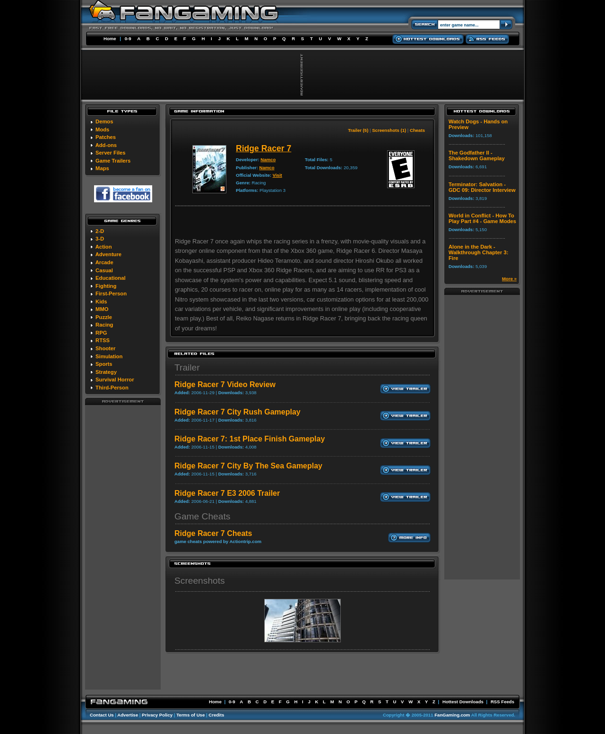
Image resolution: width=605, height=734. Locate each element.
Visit (277, 175)
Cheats (417, 130)
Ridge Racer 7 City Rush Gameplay (237, 412)
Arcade (104, 262)
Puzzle (103, 317)
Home (110, 38)
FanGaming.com (452, 714)
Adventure (108, 254)
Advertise (127, 714)
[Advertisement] (123, 547)
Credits (216, 714)
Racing (104, 325)
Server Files (110, 152)
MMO (101, 309)
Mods (102, 129)
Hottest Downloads (463, 701)
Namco (268, 159)
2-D (99, 231)
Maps (102, 168)
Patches (105, 137)
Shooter (105, 348)
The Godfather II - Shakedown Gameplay (477, 155)
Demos (104, 121)
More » (509, 278)
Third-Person (112, 387)
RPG (101, 333)
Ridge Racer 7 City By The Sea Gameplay (248, 466)
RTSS (102, 340)
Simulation (108, 356)
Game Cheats (202, 516)
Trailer (187, 367)
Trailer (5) (358, 130)
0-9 (128, 38)
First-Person (111, 293)
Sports (103, 364)
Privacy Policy (157, 714)
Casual (104, 270)
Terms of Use (190, 714)
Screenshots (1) (389, 130)
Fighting (105, 286)
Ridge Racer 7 (263, 148)
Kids (101, 301)
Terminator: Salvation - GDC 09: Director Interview (482, 187)
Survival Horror (114, 379)
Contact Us (102, 714)
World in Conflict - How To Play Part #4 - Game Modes (482, 218)
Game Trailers (112, 161)
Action (103, 247)
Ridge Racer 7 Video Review (225, 384)
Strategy (106, 372)
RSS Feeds (502, 701)
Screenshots (199, 581)
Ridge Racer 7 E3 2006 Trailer (227, 493)
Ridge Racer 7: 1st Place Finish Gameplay (249, 439)
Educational (110, 278)
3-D (99, 239)
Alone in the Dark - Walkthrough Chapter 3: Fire (478, 252)
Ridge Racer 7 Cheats (213, 533)
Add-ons (106, 145)
